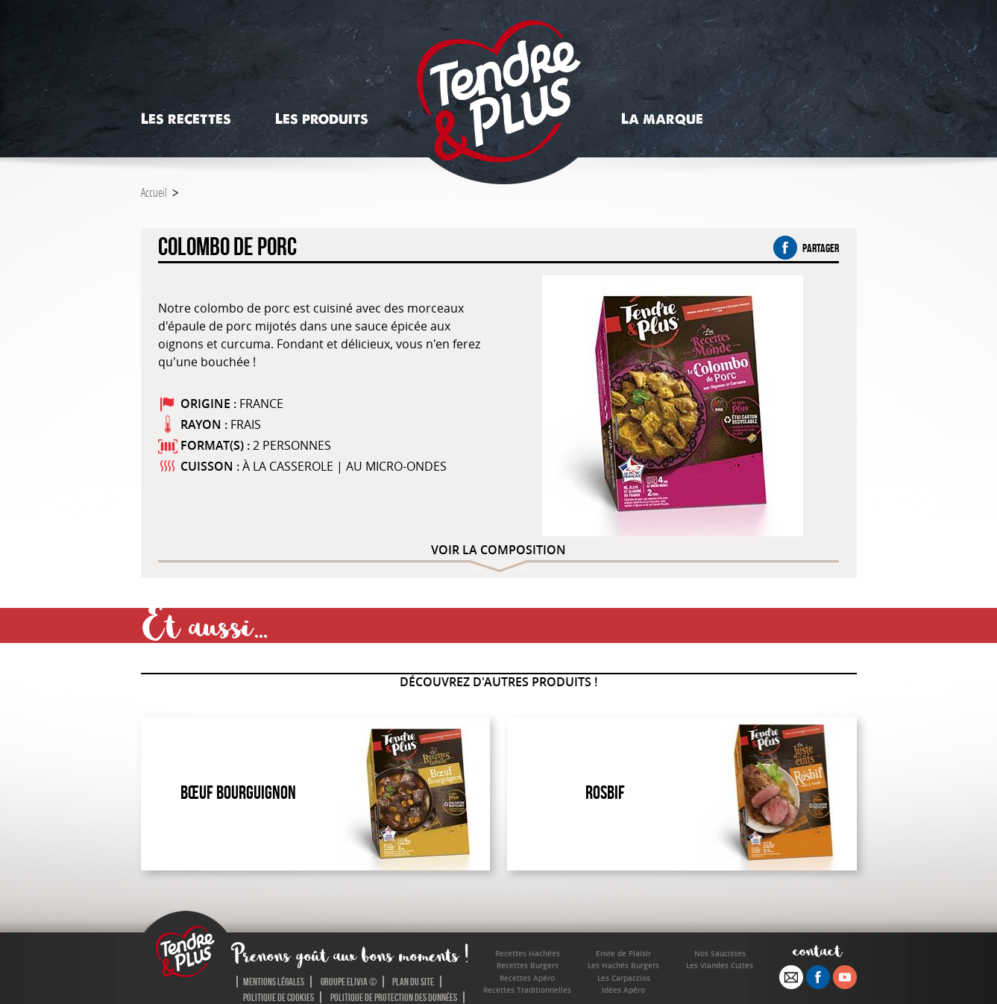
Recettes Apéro (527, 978)
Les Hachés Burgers (623, 965)
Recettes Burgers (528, 965)
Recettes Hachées (527, 953)
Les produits (321, 119)
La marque (662, 119)
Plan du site (413, 982)
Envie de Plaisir (623, 953)
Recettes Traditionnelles (527, 990)
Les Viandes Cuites (719, 965)
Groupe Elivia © (349, 982)
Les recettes (186, 119)
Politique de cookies (278, 997)
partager (806, 248)
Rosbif (605, 792)
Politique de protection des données (393, 997)
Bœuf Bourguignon (238, 792)
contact (818, 950)
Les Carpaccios (623, 978)
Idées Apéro (623, 990)
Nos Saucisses (720, 953)
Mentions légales (273, 982)
